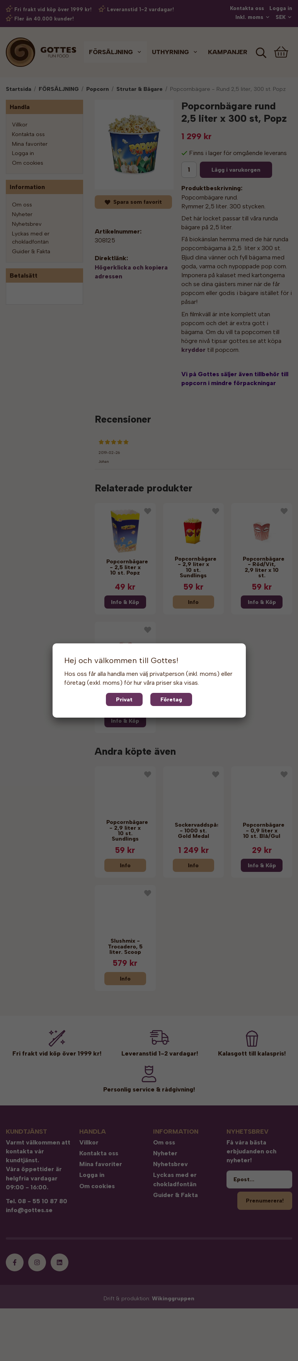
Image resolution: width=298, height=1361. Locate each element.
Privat (124, 699)
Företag (171, 699)
